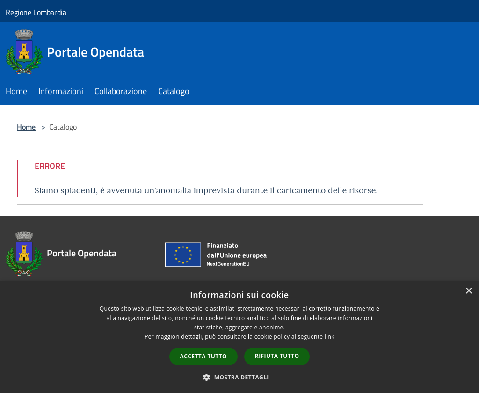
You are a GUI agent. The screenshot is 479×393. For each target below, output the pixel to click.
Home (26, 126)
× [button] (468, 291)
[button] (239, 377)
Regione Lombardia (36, 12)
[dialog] (239, 337)
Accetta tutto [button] (203, 356)
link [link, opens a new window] (329, 337)
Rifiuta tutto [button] (277, 356)
